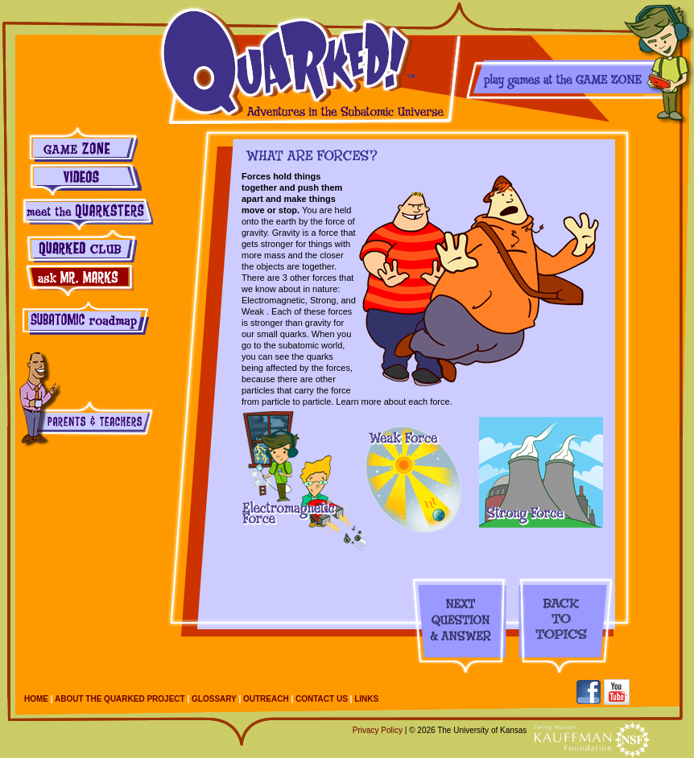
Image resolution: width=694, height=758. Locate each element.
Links (366, 698)
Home (36, 698)
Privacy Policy (378, 730)
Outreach (266, 698)
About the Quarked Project (120, 698)
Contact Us (321, 698)
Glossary (214, 698)
